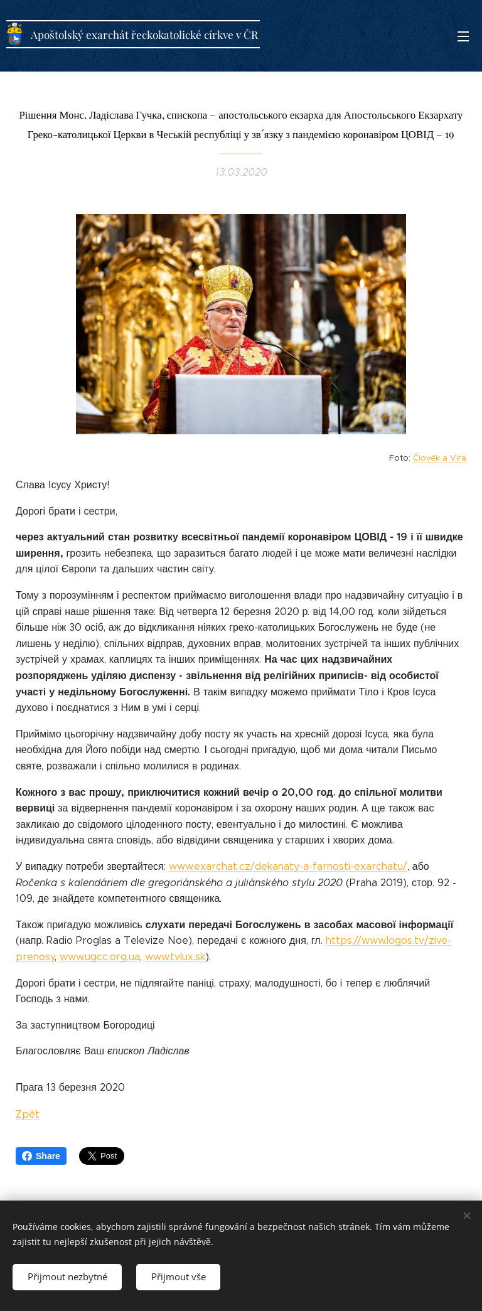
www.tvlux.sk (175, 957)
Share (41, 1156)
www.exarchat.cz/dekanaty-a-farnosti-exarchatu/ (288, 866)
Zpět (28, 1114)
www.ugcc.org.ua (100, 957)
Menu (463, 36)
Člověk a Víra (439, 458)
